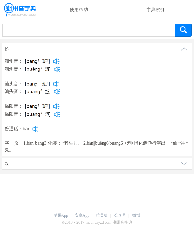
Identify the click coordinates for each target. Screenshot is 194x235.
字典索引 (155, 9)
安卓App (82, 215)
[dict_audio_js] (56, 61)
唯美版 (102, 215)
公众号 (120, 215)
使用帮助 (79, 9)
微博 (136, 215)
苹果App (61, 215)
